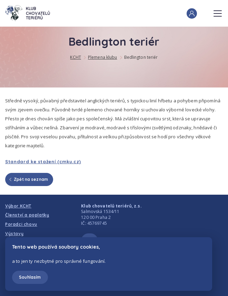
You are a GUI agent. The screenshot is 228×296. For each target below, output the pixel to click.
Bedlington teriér (141, 57)
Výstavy (14, 233)
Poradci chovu (21, 224)
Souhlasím (30, 277)
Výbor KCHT (18, 206)
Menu (217, 11)
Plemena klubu (102, 57)
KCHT (75, 57)
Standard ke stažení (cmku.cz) (43, 161)
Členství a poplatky (27, 215)
